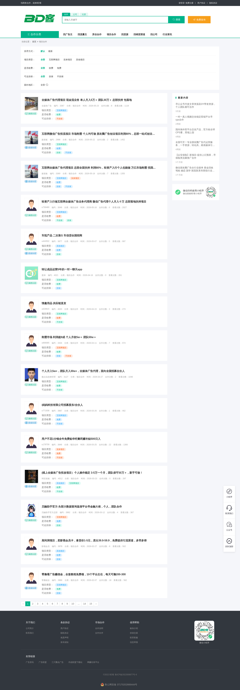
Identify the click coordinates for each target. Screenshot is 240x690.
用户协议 (201, 3)
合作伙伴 (99, 633)
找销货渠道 (139, 34)
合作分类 (34, 34)
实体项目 (67, 59)
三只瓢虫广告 (57, 662)
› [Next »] (96, 603)
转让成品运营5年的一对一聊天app (62, 269)
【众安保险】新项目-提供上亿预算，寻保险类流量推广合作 (196, 156)
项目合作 (111, 34)
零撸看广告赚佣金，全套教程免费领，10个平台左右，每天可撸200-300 (84, 574)
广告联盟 (43, 662)
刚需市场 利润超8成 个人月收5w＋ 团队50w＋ (69, 337)
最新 (50, 51)
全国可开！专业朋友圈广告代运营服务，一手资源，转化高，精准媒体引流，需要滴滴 (194, 144)
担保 (51, 76)
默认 (43, 51)
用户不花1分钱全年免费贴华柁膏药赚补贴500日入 (71, 438)
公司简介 (30, 628)
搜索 (176, 19)
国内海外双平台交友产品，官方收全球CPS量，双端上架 (195, 131)
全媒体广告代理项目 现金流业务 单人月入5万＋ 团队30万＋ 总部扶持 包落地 (87, 100)
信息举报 (134, 642)
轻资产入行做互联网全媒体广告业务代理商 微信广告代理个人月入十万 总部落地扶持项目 (94, 201)
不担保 (60, 76)
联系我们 (30, 633)
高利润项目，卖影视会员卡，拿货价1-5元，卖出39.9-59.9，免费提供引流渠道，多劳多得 (94, 540)
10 (72, 603)
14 (84, 603)
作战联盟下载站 (75, 662)
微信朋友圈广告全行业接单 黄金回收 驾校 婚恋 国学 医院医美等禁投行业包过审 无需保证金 (195, 169)
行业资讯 (167, 34)
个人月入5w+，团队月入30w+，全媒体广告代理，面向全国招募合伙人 (83, 371)
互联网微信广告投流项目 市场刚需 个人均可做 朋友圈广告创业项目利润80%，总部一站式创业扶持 (99, 133)
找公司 (153, 34)
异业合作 (96, 34)
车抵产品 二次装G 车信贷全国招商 (62, 235)
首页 (34, 42)
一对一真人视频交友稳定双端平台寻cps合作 (194, 118)
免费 (59, 68)
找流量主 (82, 34)
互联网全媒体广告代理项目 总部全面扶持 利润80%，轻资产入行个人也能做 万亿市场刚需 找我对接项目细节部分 (99, 167)
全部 (43, 59)
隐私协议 (213, 3)
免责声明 (64, 637)
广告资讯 (30, 662)
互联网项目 (54, 59)
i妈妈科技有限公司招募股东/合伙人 (62, 405)
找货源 (124, 34)
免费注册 (189, 3)
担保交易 (134, 633)
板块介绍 (134, 628)
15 (90, 603)
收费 (51, 68)
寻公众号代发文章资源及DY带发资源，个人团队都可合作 (196, 105)
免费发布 (199, 19)
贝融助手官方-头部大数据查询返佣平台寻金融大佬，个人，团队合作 (82, 506)
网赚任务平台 (93, 662)
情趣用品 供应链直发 (54, 303)
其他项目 (80, 59)
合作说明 (99, 628)
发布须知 (64, 642)
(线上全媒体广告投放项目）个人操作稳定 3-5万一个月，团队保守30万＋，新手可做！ (92, 472)
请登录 (182, 3)
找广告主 (67, 34)
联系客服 (134, 637)
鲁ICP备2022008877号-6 (126, 674)
